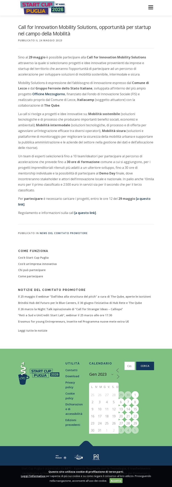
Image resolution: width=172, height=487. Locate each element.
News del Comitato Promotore (64, 233)
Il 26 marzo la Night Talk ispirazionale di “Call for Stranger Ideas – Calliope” (70, 309)
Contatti (71, 370)
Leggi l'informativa (33, 476)
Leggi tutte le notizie (32, 330)
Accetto (116, 480)
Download (72, 376)
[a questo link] (84, 213)
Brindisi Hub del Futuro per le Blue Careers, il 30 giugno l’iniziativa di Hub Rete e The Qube (80, 303)
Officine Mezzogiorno (48, 94)
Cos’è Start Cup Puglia (33, 257)
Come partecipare (30, 276)
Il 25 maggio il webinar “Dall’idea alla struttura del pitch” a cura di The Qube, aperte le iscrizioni (84, 296)
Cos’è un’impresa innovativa (37, 264)
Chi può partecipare (32, 270)
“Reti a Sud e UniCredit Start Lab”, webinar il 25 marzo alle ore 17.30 (65, 315)
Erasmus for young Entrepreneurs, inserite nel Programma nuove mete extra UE (73, 321)
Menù (150, 7)
